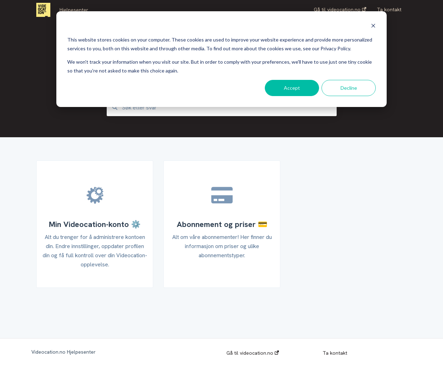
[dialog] (221, 59)
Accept (292, 88)
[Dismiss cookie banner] (373, 26)
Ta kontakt (335, 353)
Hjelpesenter (74, 10)
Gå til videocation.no (252, 353)
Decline (349, 88)
